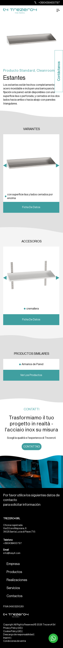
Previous (5, 205)
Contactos (15, 596)
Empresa (13, 564)
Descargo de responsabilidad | (18, 634)
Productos (14, 572)
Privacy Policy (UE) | (13, 628)
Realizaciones (17, 580)
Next (57, 205)
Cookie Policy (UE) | (13, 631)
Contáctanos (58, 71)
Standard (27, 70)
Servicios (13, 588)
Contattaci (31, 446)
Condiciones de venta (14, 641)
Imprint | (7, 638)
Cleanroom (46, 70)
